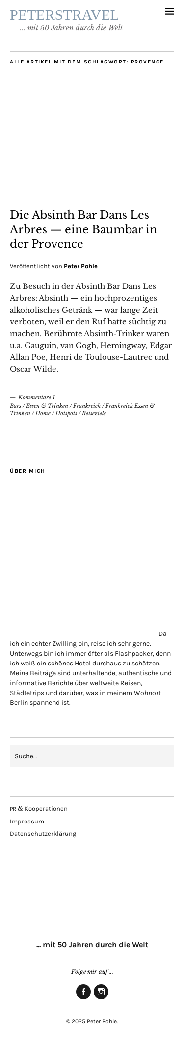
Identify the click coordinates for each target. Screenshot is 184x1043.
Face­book (83, 998)
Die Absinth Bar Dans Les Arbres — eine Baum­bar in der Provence (83, 229)
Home (43, 413)
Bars (15, 405)
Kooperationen (39, 808)
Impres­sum (27, 821)
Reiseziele (94, 413)
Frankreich (87, 405)
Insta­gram (101, 998)
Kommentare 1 (36, 397)
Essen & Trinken (47, 405)
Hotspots (66, 413)
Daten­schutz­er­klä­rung (43, 833)
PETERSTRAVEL (64, 14)
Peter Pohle (81, 266)
